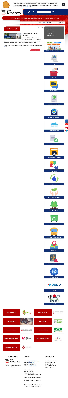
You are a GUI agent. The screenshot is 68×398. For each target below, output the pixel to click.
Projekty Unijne (50, 35)
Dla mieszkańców (32, 18)
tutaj (5, 46)
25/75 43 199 (31, 362)
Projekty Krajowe (51, 30)
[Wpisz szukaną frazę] (44, 12)
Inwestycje (49, 33)
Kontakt (56, 18)
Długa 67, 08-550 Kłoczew (33, 361)
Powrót (35, 49)
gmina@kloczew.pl (32, 365)
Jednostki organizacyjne (45, 18)
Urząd (25, 18)
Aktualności (15, 18)
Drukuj (40, 27)
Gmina (21, 18)
